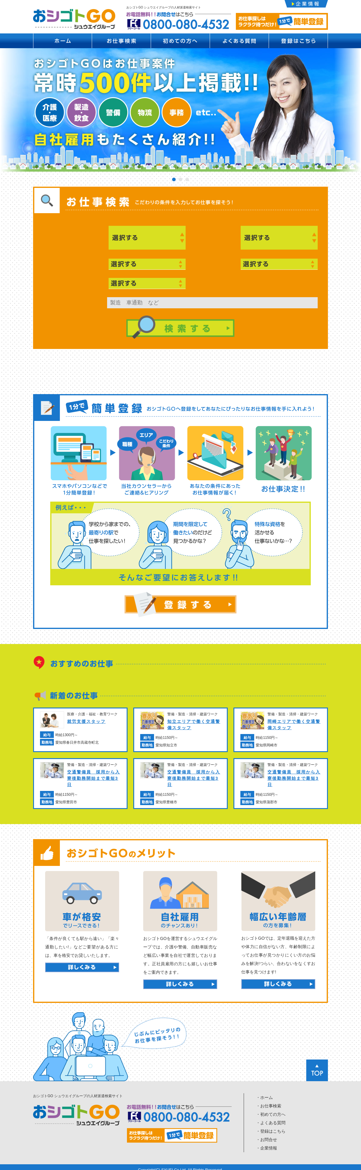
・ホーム (264, 1092)
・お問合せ (266, 1134)
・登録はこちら (270, 1126)
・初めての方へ (270, 1109)
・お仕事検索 (268, 1101)
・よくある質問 (270, 1118)
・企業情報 (266, 1143)
